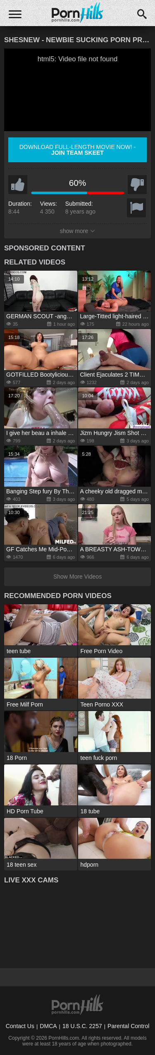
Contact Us (20, 1026)
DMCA (48, 1026)
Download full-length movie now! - (77, 150)
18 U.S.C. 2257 (82, 1026)
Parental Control (128, 1026)
